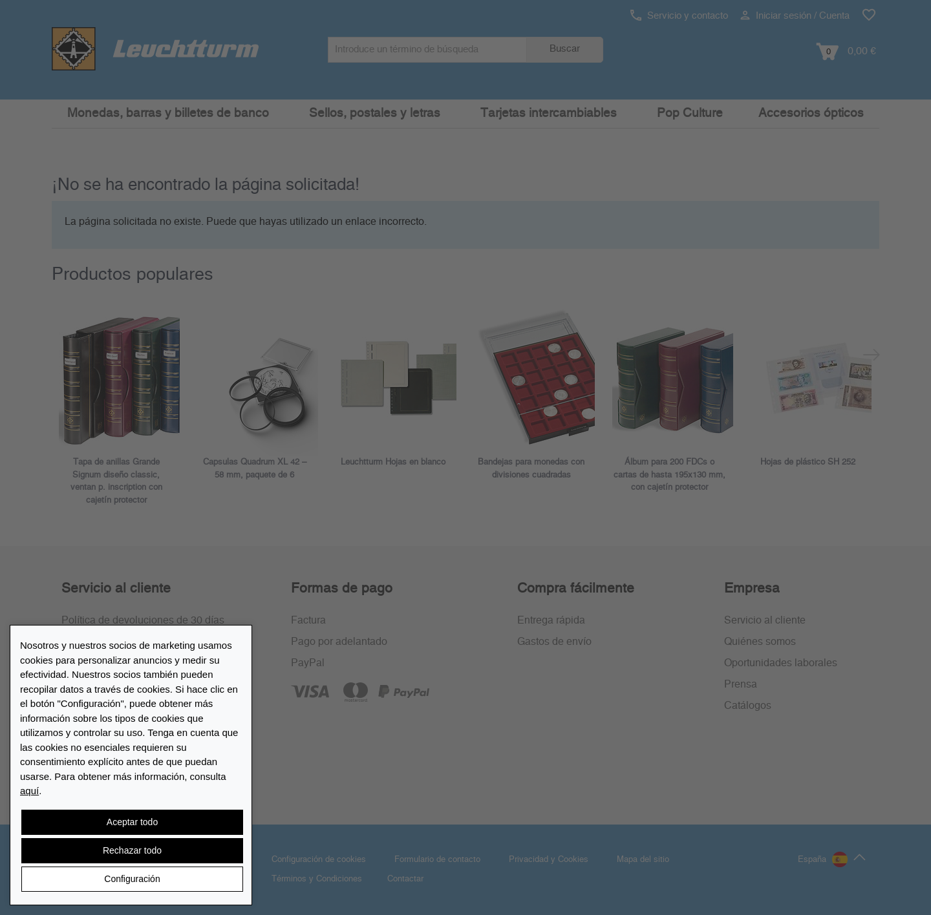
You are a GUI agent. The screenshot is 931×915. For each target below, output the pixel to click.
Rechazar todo (132, 850)
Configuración (132, 879)
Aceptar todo (132, 822)
